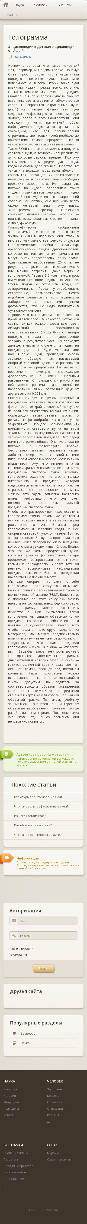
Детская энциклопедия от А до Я (42, 48)
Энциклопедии (20, 46)
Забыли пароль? (21, 949)
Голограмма (28, 36)
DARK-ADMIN (22, 57)
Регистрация (18, 955)
